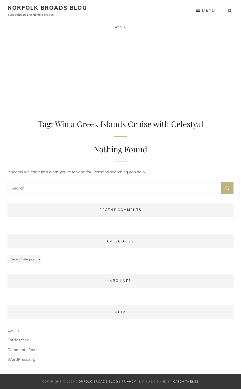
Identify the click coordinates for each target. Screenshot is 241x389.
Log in (13, 330)
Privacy (128, 381)
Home (117, 27)
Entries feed (18, 339)
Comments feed (22, 349)
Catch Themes (186, 381)
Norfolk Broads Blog (47, 7)
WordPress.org (21, 359)
